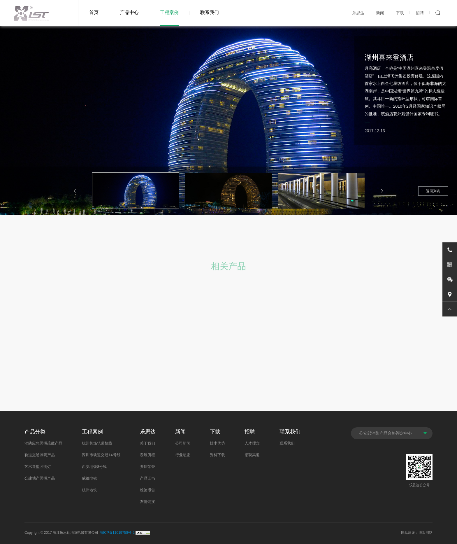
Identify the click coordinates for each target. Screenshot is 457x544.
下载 (400, 13)
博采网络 (426, 533)
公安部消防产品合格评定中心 (385, 433)
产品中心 (129, 12)
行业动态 (182, 455)
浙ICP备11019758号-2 (117, 533)
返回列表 (433, 191)
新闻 (380, 13)
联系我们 (209, 12)
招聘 (420, 13)
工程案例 (169, 12)
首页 (94, 12)
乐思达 (358, 13)
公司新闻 (182, 443)
